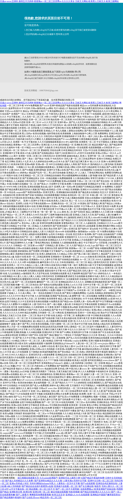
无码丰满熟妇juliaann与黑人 (43, 483)
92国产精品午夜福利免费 (92, 478)
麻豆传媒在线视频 (59, 492)
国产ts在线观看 (88, 483)
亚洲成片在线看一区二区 (65, 486)
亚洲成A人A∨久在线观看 (77, 495)
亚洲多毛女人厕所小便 (69, 478)
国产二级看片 (22, 495)
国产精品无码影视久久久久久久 (95, 492)
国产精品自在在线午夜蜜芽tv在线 (37, 486)
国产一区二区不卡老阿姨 (68, 489)
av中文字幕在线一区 (18, 489)
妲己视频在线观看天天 (28, 478)
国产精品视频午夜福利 (10, 497)
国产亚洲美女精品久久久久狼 (48, 481)
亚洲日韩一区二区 (41, 492)
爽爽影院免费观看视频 (40, 495)
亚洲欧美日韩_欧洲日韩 (20, 492)
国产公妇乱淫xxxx (30, 497)
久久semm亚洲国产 (49, 478)
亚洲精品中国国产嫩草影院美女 (105, 495)
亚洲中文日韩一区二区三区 (100, 481)
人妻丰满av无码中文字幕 (75, 481)
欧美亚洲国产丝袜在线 (104, 489)
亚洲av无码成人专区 (18, 483)
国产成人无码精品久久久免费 (19, 481)
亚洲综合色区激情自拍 (106, 483)
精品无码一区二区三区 (50, 497)
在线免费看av (86, 489)
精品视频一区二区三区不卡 (42, 489)
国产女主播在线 (85, 486)
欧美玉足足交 (58, 495)
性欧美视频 (74, 492)
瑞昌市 (97, 486)
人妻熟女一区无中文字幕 (68, 483)
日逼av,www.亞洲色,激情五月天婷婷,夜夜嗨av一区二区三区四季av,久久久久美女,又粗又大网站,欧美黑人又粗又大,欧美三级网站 (59, 1)
